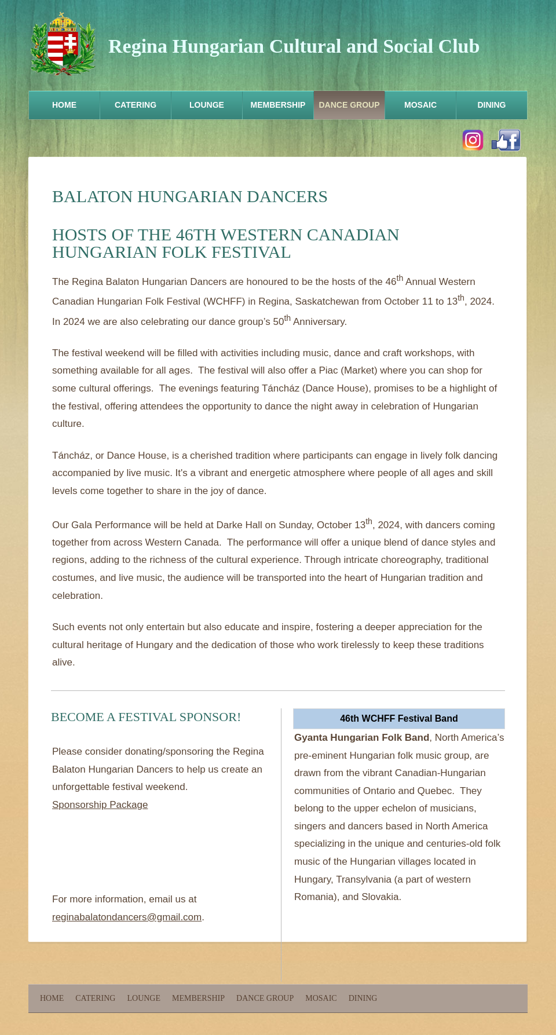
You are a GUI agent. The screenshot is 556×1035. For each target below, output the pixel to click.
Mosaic (420, 104)
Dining (492, 104)
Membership (278, 104)
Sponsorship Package (100, 804)
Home (64, 104)
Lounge (206, 104)
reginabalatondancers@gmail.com (127, 917)
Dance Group (349, 104)
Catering (135, 104)
